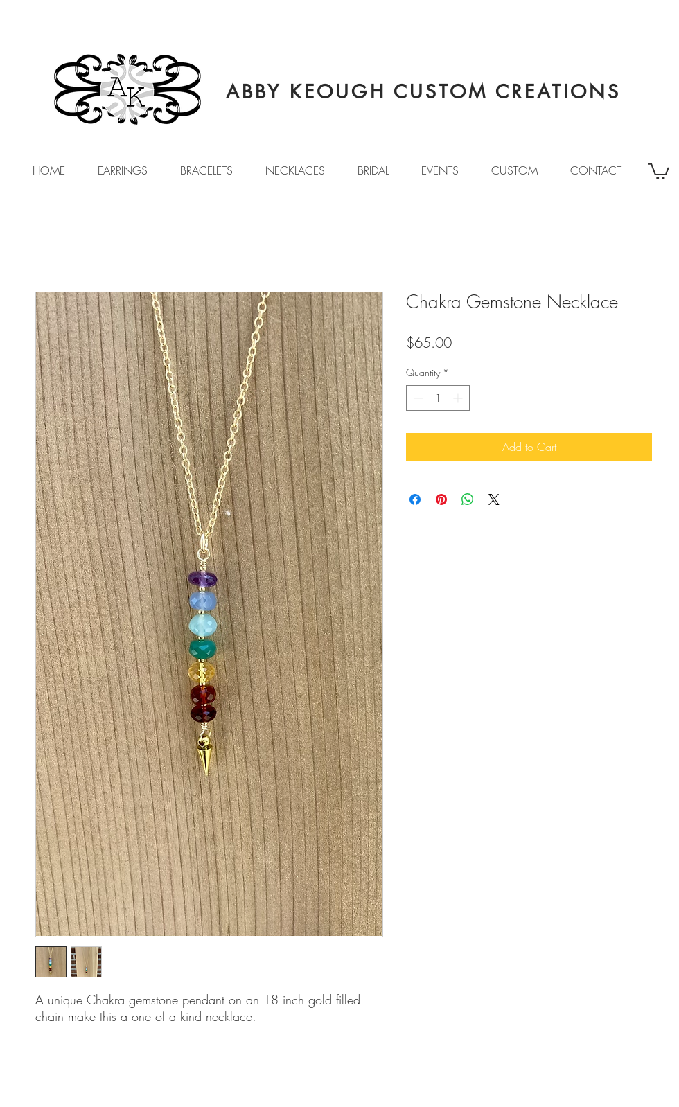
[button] (658, 170)
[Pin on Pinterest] (441, 499)
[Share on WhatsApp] (467, 499)
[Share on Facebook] (415, 499)
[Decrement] (416, 398)
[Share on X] (494, 499)
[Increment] (459, 398)
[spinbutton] (437, 398)
